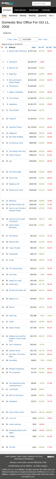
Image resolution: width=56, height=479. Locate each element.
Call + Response (15, 344)
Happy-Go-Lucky (15, 281)
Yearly (51, 15)
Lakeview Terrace (15, 127)
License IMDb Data (34, 462)
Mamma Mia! (14, 242)
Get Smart (13, 274)
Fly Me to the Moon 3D (17, 290)
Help (44, 462)
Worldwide (33, 10)
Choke (11, 260)
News (19, 456)
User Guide (22, 462)
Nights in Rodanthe (16, 92)
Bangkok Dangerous (16, 369)
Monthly (32, 15)
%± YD (41, 47)
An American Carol (16, 143)
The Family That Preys (17, 151)
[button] (53, 3)
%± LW (48, 47)
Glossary (13, 462)
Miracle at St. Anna (16, 190)
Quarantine (13, 62)
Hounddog (13, 360)
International (20, 10)
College (12, 436)
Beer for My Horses (16, 395)
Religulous (13, 133)
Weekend (13, 15)
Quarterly (42, 15)
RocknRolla (13, 254)
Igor (10, 161)
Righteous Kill (14, 184)
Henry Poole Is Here (16, 412)
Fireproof (12, 119)
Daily (34, 47)
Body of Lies (13, 68)
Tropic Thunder (14, 248)
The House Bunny (15, 268)
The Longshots (14, 372)
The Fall (12, 447)
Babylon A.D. (14, 299)
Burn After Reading (16, 137)
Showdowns (29, 459)
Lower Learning (15, 424)
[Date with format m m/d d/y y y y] (29, 39)
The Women (13, 236)
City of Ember (14, 110)
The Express (13, 86)
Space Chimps (14, 328)
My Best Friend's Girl (16, 204)
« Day (9, 39)
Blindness (12, 201)
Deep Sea (12, 316)
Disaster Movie (14, 351)
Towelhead (13, 401)
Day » (46, 39)
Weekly (23, 15)
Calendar (46, 10)
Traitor (11, 322)
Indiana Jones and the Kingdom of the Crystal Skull (17, 338)
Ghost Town (13, 178)
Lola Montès (13, 389)
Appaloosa (13, 104)
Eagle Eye (13, 74)
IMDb (38, 466)
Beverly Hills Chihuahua (18, 51)
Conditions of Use (15, 474)
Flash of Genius (15, 155)
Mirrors (11, 307)
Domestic (7, 10)
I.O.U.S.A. (13, 418)
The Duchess (14, 98)
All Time (39, 456)
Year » (40, 39)
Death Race (13, 284)
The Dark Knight (15, 172)
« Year (14, 39)
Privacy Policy (31, 474)
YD (6, 47)
